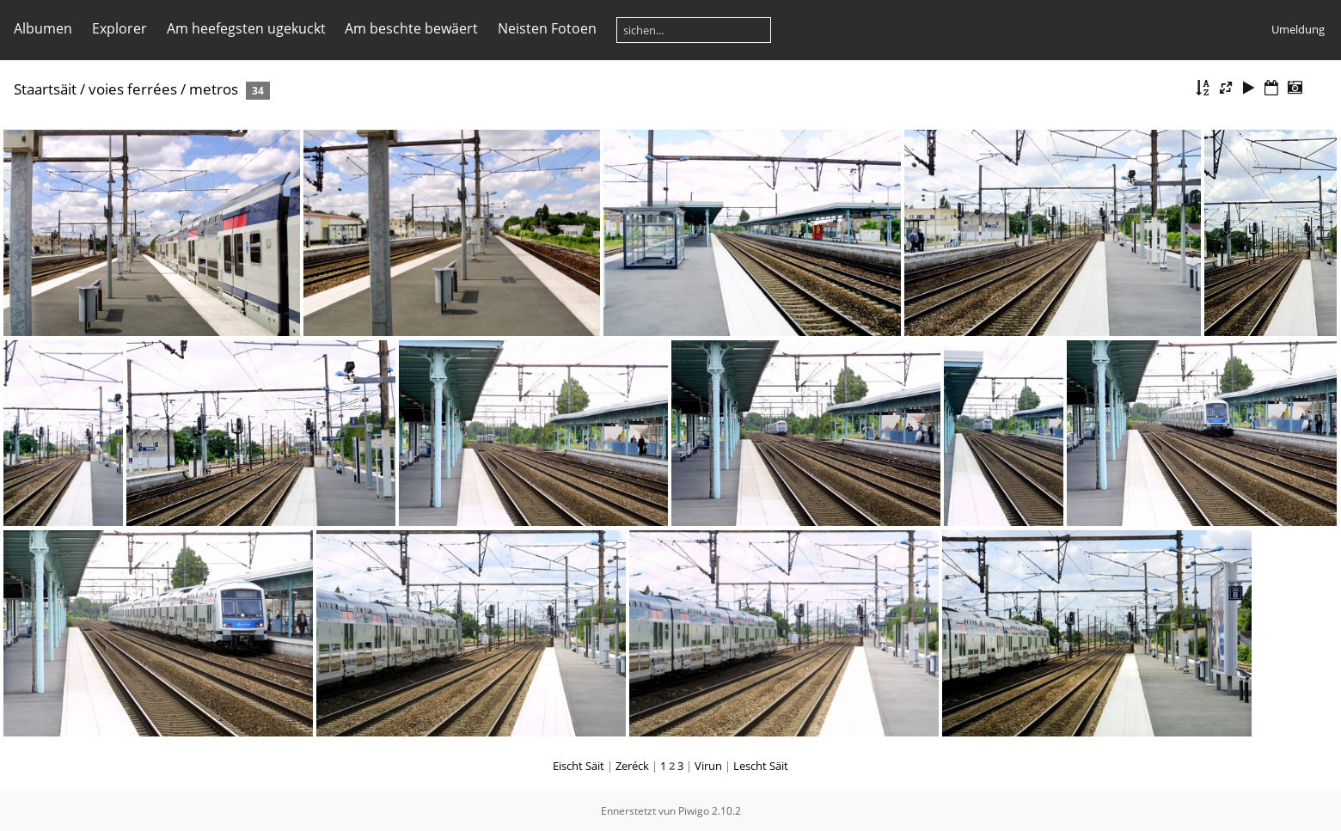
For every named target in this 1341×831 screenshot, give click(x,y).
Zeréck (632, 765)
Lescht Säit (760, 765)
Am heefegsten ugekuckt (246, 28)
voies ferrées (133, 89)
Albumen (43, 28)
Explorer (119, 28)
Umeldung (1298, 29)
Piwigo (693, 811)
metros (213, 89)
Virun (708, 765)
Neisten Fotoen (547, 28)
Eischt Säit (578, 765)
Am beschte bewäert (411, 28)
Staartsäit (45, 89)
